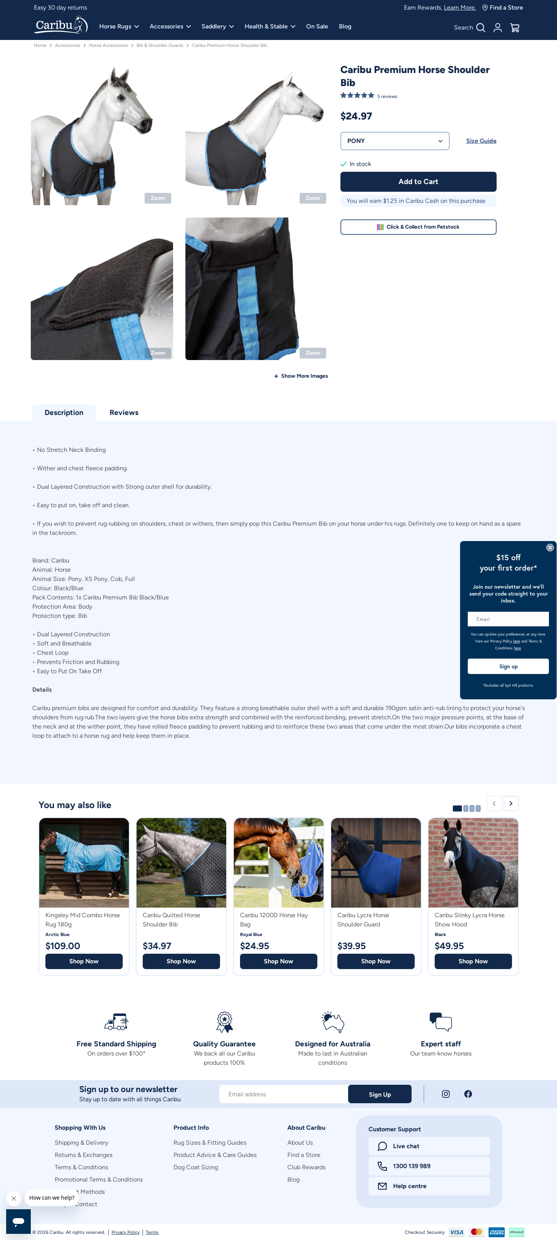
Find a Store (502, 7)
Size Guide (481, 140)
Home (40, 45)
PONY (395, 140)
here (516, 641)
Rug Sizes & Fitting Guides (209, 1142)
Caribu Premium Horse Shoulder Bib (229, 45)
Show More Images (304, 376)
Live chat (398, 1146)
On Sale (317, 26)
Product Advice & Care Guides (215, 1155)
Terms (152, 1232)
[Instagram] (445, 1094)
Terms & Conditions (81, 1167)
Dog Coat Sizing (195, 1167)
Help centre (402, 1186)
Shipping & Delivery (81, 1142)
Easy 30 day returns (60, 7)
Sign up (508, 666)
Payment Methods (80, 1191)
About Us (300, 1142)
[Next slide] (511, 803)
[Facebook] (468, 1094)
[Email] (508, 619)
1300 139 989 (404, 1166)
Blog (345, 26)
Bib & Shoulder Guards (160, 45)
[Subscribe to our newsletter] (283, 1094)
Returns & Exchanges (83, 1155)
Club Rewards (306, 1167)
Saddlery (218, 26)
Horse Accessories (108, 45)
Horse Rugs (119, 26)
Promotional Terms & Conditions (99, 1179)
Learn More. (460, 7)
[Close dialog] (550, 547)
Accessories (170, 26)
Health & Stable (270, 26)
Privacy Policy (126, 1232)
